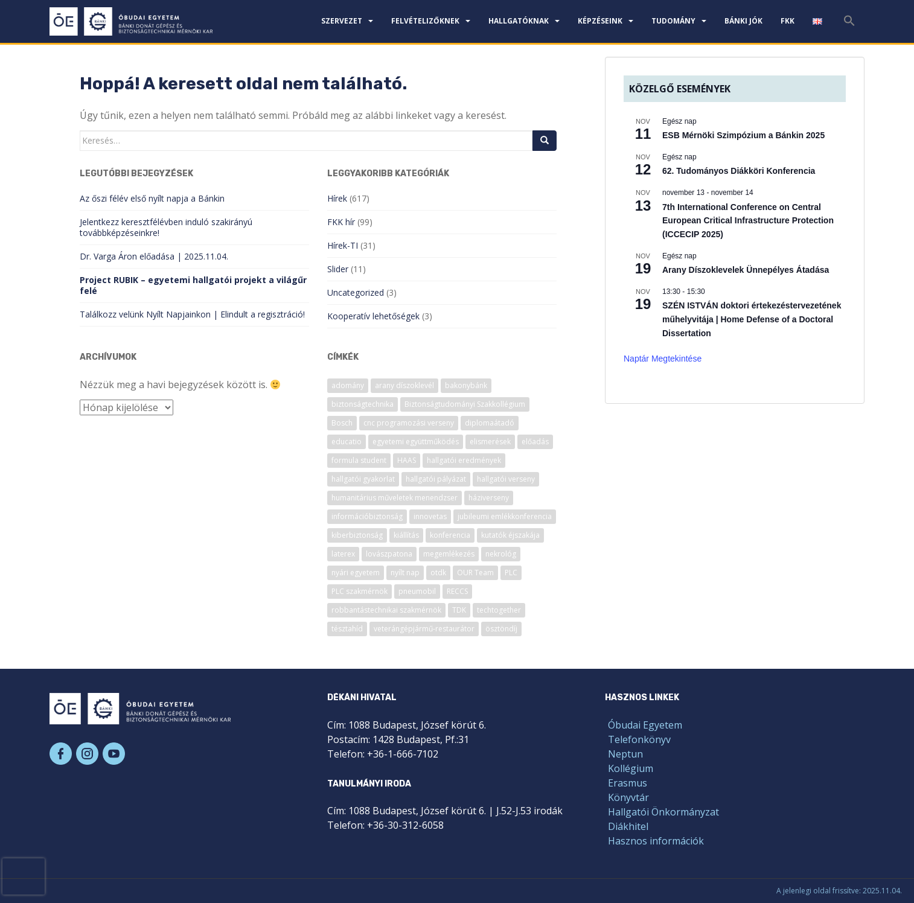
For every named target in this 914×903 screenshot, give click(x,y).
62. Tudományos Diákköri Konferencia (738, 171)
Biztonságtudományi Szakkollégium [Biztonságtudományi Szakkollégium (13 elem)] (464, 404)
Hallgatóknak (518, 21)
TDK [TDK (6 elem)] (459, 610)
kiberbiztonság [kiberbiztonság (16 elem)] (357, 535)
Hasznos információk (656, 840)
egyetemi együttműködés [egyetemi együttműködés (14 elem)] (415, 441)
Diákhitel (628, 826)
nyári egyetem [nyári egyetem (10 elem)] (355, 572)
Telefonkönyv (639, 739)
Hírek (337, 198)
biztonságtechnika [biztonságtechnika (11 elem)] (362, 404)
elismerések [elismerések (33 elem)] (490, 441)
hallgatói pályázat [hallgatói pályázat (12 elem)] (436, 479)
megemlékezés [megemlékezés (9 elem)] (449, 554)
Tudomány (673, 21)
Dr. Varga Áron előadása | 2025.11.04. (154, 256)
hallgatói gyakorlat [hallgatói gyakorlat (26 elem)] (363, 479)
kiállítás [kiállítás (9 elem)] (406, 535)
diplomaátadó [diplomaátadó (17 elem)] (489, 423)
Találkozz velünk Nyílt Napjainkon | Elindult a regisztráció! (192, 314)
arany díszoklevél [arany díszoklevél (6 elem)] (404, 385)
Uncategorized (355, 292)
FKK (787, 21)
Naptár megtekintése (662, 358)
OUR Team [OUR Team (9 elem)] (475, 572)
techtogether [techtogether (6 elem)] (499, 610)
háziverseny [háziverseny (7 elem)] (488, 498)
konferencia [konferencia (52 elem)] (450, 535)
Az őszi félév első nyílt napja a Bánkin (152, 198)
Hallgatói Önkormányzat (663, 811)
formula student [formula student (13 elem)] (358, 460)
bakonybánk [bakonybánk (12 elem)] (466, 385)
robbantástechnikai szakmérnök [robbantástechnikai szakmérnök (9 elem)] (386, 610)
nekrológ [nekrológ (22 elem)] (500, 554)
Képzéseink (600, 21)
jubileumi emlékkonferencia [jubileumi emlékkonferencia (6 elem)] (505, 516)
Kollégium (630, 768)
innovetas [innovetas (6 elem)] (430, 516)
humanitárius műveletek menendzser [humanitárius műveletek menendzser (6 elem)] (394, 498)
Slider (337, 269)
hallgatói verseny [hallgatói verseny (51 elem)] (506, 479)
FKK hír (341, 222)
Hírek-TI (342, 245)
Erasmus (627, 783)
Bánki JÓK (743, 21)
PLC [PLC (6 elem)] (511, 572)
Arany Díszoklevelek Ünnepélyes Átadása (745, 270)
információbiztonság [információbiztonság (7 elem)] (367, 516)
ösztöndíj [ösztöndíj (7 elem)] (501, 629)
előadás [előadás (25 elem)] (535, 441)
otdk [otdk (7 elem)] (438, 572)
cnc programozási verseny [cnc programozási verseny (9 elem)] (408, 423)
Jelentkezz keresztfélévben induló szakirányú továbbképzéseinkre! (166, 227)
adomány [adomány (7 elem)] (347, 385)
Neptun (625, 754)
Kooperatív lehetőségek (373, 316)
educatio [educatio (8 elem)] (346, 441)
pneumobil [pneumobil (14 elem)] (417, 591)
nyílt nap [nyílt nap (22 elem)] (405, 572)
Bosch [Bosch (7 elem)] (342, 423)
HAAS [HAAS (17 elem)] (406, 460)
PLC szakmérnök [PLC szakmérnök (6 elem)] (359, 591)
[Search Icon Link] (849, 24)
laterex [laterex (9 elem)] (343, 554)
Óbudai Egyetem (645, 725)
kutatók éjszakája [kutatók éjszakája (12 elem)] (510, 535)
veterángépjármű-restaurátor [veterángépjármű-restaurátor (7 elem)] (424, 629)
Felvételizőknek (425, 21)
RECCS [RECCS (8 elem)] (457, 591)
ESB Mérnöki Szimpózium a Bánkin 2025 (743, 135)
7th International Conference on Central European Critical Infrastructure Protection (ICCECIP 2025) (748, 220)
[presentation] (23, 876)
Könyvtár (628, 797)
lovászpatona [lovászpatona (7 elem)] (389, 554)
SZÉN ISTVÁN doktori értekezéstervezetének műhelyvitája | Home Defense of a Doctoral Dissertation (751, 319)
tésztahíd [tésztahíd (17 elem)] (347, 629)
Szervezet (341, 21)
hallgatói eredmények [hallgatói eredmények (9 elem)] (464, 460)
